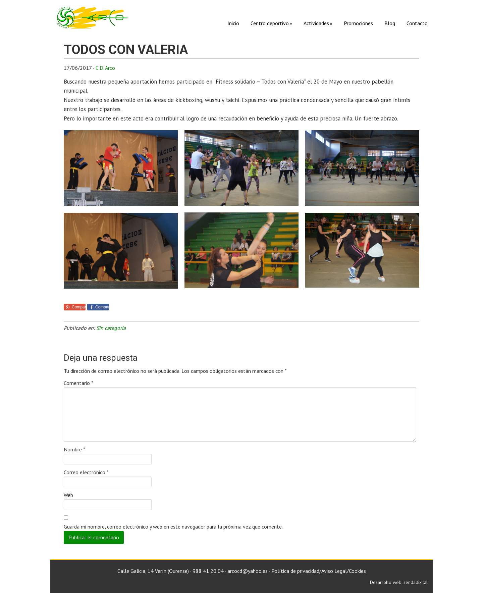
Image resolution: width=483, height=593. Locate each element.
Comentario (78, 383)
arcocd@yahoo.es (247, 570)
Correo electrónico (86, 472)
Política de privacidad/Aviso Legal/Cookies (318, 570)
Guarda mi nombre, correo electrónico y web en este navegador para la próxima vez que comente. (173, 526)
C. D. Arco (92, 18)
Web (68, 495)
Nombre (74, 449)
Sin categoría (111, 328)
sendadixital (416, 582)
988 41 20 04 (208, 570)
